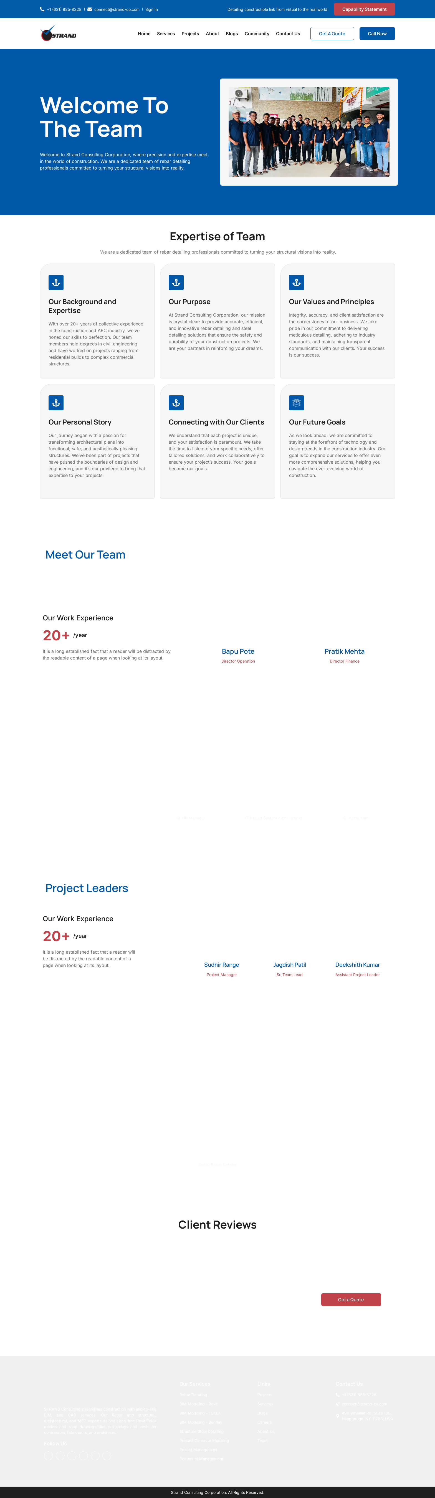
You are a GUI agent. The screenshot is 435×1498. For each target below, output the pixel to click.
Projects (190, 33)
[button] (357, 1047)
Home (144, 33)
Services (166, 33)
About (212, 33)
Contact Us (288, 33)
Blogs (232, 33)
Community (257, 33)
